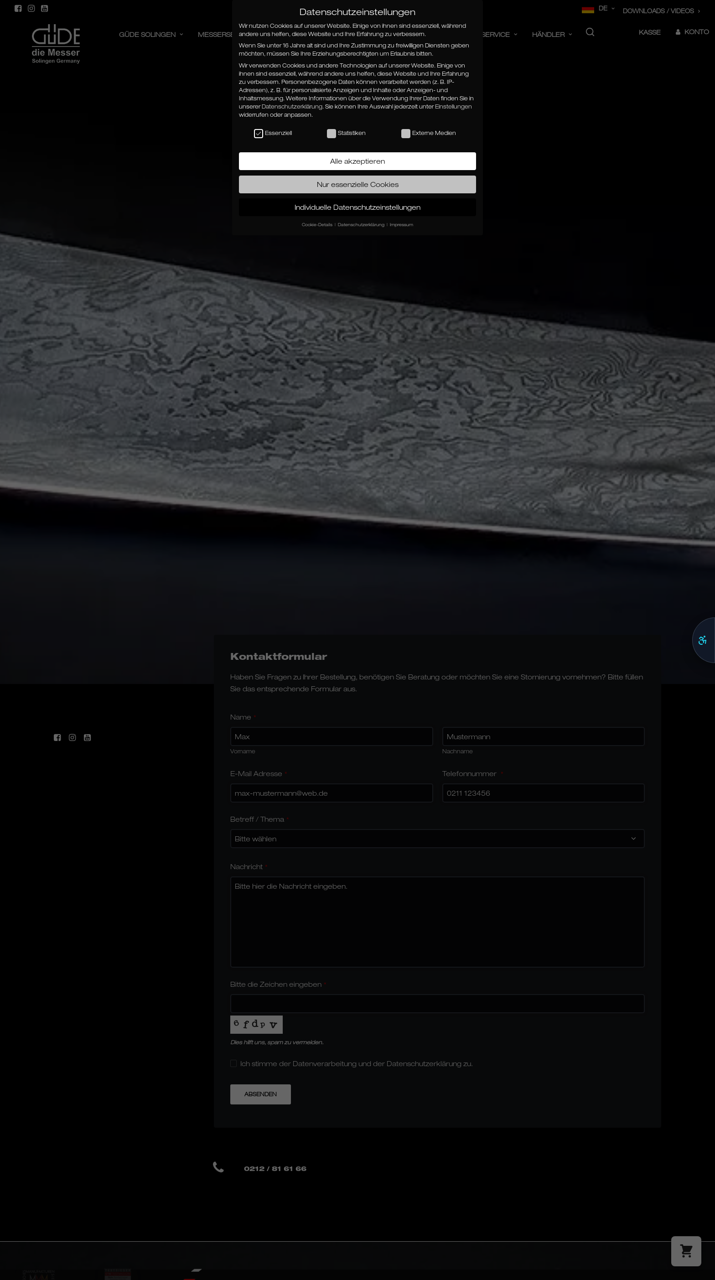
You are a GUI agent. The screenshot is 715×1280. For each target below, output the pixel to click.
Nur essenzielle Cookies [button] (358, 184)
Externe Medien (428, 133)
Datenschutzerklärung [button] (362, 224)
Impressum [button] (401, 224)
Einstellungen (453, 106)
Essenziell (273, 133)
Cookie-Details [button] (318, 224)
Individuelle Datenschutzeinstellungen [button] (357, 207)
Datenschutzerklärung (292, 106)
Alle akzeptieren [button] (357, 161)
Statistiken (346, 133)
